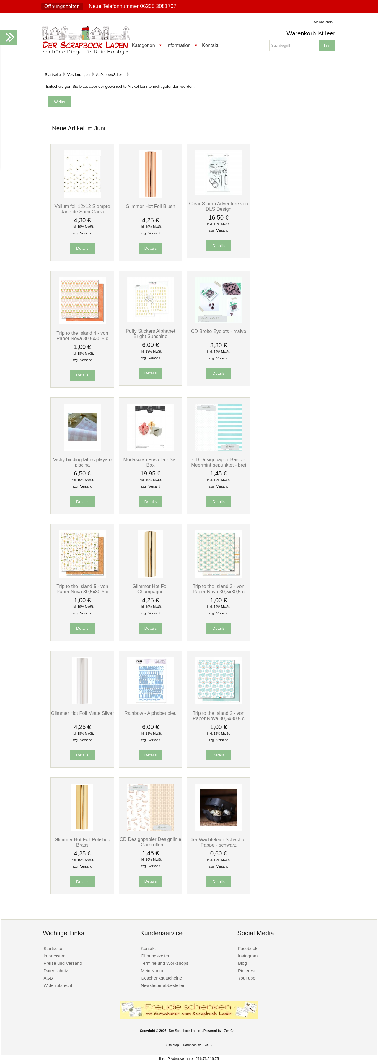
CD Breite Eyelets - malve (218, 331)
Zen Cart (230, 1030)
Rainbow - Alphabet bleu (150, 713)
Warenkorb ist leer (310, 33)
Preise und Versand (62, 963)
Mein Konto (152, 970)
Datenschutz (55, 970)
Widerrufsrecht (57, 985)
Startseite (53, 74)
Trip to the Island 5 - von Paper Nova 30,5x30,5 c (82, 589)
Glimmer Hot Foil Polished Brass (82, 842)
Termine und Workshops (164, 963)
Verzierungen (78, 74)
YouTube (246, 977)
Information (179, 45)
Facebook (248, 948)
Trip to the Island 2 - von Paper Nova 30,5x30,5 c (218, 715)
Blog (242, 963)
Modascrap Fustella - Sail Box (150, 462)
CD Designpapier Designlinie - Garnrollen (150, 842)
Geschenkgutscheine (161, 977)
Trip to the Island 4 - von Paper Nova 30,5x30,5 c (82, 335)
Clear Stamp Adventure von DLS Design (218, 206)
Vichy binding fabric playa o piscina (82, 462)
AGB (48, 977)
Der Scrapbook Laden (184, 1030)
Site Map (172, 1045)
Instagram (248, 955)
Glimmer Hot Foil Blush (150, 206)
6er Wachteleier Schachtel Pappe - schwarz (218, 842)
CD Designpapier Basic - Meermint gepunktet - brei (218, 462)
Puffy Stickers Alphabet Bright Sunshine (150, 333)
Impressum (54, 955)
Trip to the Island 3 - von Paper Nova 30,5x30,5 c (218, 589)
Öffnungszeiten (62, 6)
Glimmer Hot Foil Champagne (150, 589)
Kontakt (210, 45)
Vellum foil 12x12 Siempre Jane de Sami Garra (82, 209)
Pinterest (246, 970)
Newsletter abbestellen (163, 985)
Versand (86, 233)
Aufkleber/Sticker (110, 74)
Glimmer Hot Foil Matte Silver (82, 713)
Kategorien (143, 45)
